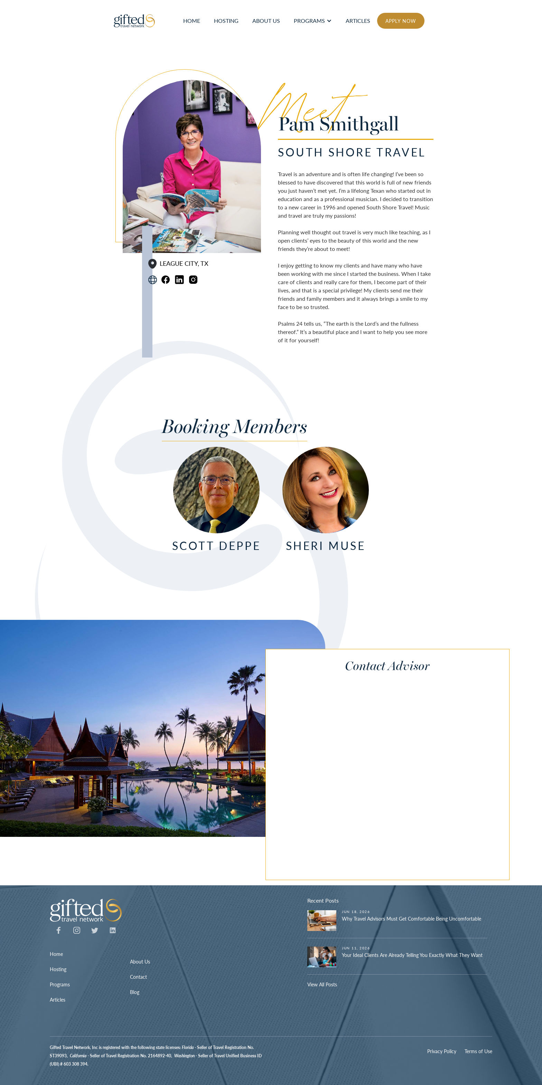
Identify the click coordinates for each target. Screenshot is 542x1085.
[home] (134, 21)
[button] (313, 20)
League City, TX (184, 263)
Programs (309, 21)
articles (358, 21)
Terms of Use (478, 1051)
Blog (134, 991)
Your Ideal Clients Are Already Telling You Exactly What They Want (412, 954)
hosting (226, 21)
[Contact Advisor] (377, 775)
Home (56, 953)
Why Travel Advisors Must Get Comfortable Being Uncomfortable (411, 918)
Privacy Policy (441, 1051)
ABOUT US (266, 21)
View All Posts (322, 984)
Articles (57, 999)
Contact (138, 976)
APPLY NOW (400, 20)
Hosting (58, 969)
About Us (140, 961)
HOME (191, 21)
